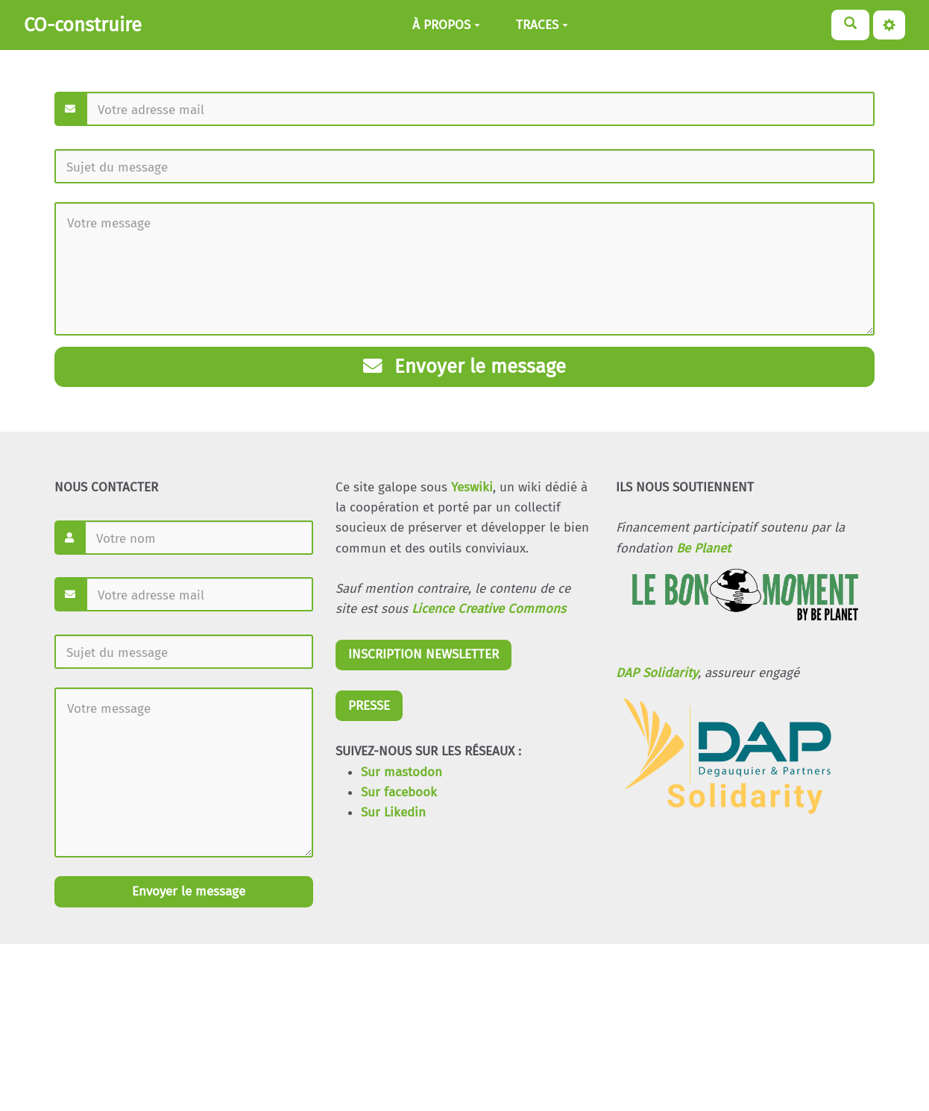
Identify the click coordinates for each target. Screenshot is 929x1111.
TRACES (542, 25)
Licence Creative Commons (489, 609)
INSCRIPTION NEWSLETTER (423, 654)
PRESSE (369, 706)
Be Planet (703, 548)
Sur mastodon (401, 772)
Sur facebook (399, 792)
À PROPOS (446, 25)
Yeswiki (472, 487)
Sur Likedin (393, 812)
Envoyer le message (464, 366)
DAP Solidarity (657, 673)
